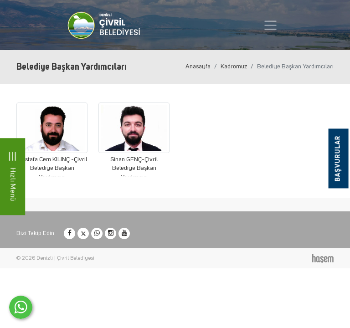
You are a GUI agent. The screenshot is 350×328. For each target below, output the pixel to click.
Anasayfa (198, 66)
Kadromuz (234, 66)
